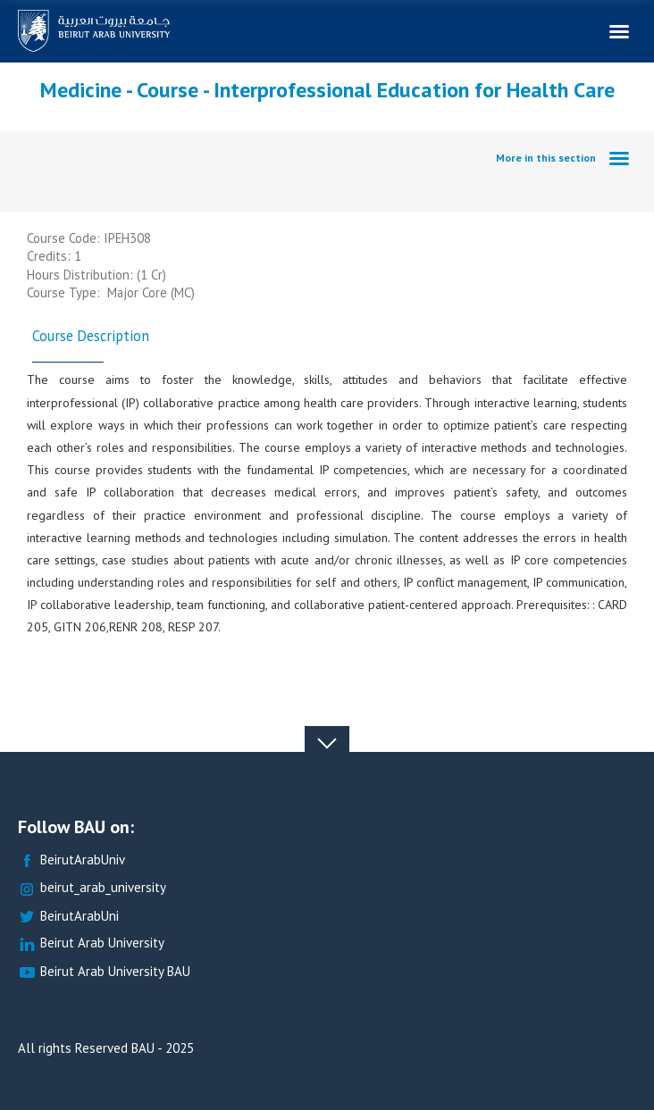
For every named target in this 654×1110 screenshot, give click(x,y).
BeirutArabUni (68, 916)
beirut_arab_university (92, 888)
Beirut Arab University (91, 943)
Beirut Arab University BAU (104, 972)
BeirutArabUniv (71, 860)
